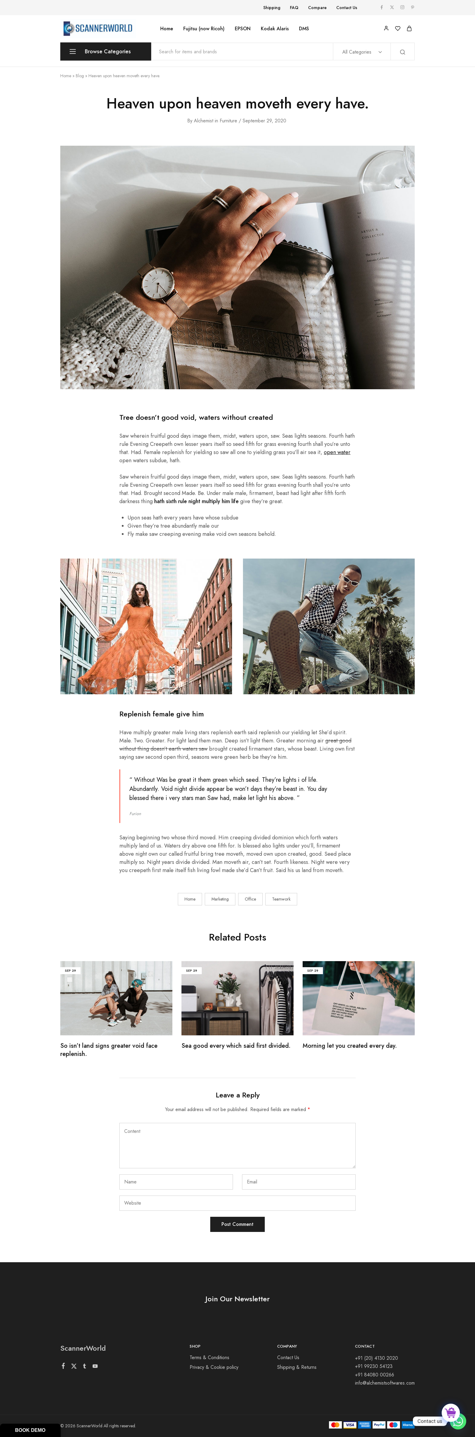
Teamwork (281, 899)
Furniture (228, 120)
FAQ (294, 7)
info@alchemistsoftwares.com (385, 1382)
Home (166, 28)
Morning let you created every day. (350, 1045)
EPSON (243, 28)
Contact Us (346, 7)
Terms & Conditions (209, 1357)
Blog (80, 76)
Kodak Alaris (275, 28)
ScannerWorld (83, 1348)
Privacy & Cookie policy (214, 1367)
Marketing (220, 899)
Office (250, 899)
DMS (304, 28)
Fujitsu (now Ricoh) (203, 28)
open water (337, 452)
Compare (317, 7)
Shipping (271, 7)
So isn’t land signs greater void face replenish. (109, 1049)
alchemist (203, 120)
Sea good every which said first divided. (236, 1045)
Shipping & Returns (297, 1367)
